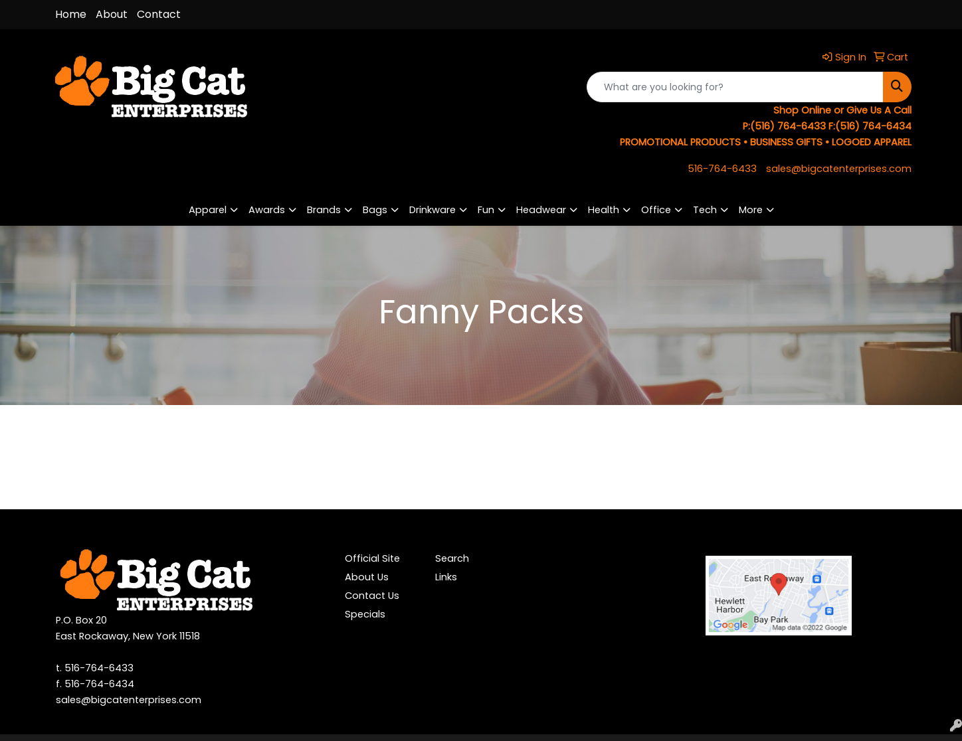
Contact (159, 14)
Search (452, 558)
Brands (324, 209)
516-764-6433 (722, 168)
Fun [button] (486, 209)
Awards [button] (266, 209)
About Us (367, 577)
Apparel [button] (208, 209)
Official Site (372, 558)
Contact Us (372, 595)
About (112, 14)
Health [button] (603, 209)
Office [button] (656, 209)
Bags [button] (375, 209)
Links (446, 577)
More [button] (751, 209)
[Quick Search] (735, 87)
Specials (365, 614)
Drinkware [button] (432, 209)
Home (70, 14)
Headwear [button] (541, 209)
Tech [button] (705, 209)
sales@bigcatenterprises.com (839, 168)
